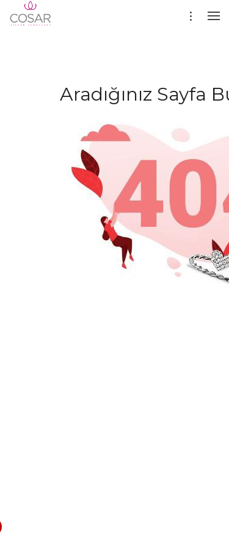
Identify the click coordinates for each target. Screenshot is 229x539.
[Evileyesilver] (31, 21)
